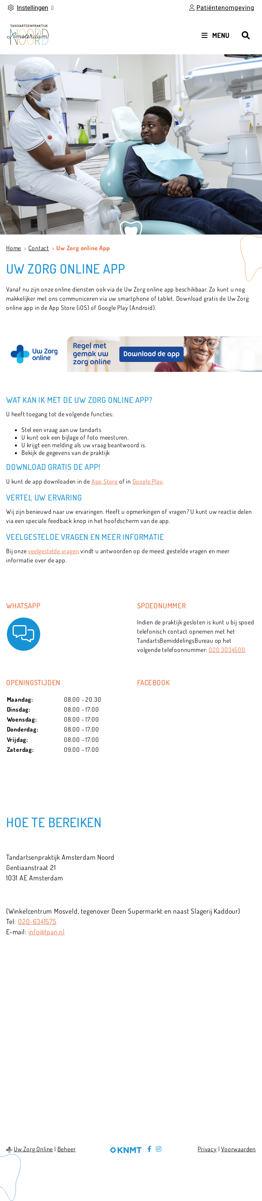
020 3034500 (227, 649)
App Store (105, 481)
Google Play (148, 481)
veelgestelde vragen (53, 551)
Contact (38, 248)
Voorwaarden (238, 1149)
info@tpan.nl (46, 931)
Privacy (207, 1149)
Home (13, 248)
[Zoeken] (246, 35)
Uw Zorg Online (33, 1149)
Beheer (66, 1149)
